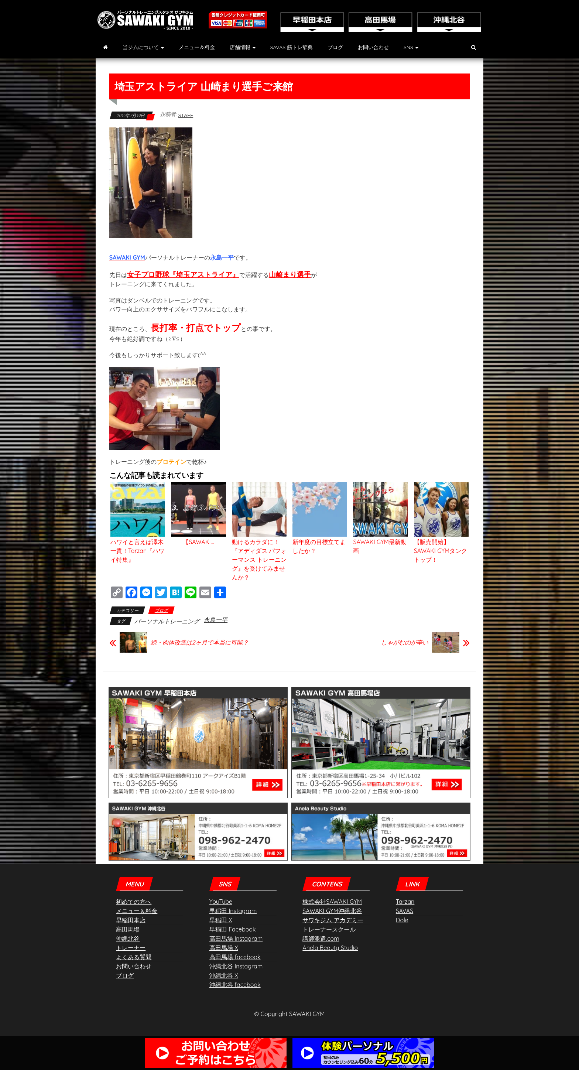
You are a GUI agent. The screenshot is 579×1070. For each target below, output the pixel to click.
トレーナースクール (329, 929)
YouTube (220, 901)
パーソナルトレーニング (166, 621)
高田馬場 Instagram (236, 938)
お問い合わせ (373, 47)
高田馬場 (128, 929)
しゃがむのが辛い (404, 642)
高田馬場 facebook (235, 957)
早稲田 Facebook (232, 929)
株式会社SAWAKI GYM (332, 901)
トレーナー (130, 947)
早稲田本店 (130, 920)
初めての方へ (133, 901)
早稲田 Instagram (233, 911)
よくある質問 (133, 957)
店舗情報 (243, 47)
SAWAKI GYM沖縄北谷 (332, 911)
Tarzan (405, 901)
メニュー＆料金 (197, 47)
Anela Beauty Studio (330, 947)
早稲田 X (220, 920)
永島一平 (215, 619)
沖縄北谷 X (223, 975)
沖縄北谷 (128, 938)
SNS (411, 47)
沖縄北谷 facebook (235, 984)
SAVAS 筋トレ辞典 (291, 47)
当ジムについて (143, 47)
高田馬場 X (223, 947)
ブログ (335, 47)
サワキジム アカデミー (332, 920)
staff (185, 115)
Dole (402, 920)
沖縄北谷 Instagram (236, 966)
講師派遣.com (320, 938)
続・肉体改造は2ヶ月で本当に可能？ (200, 642)
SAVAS (404, 911)
